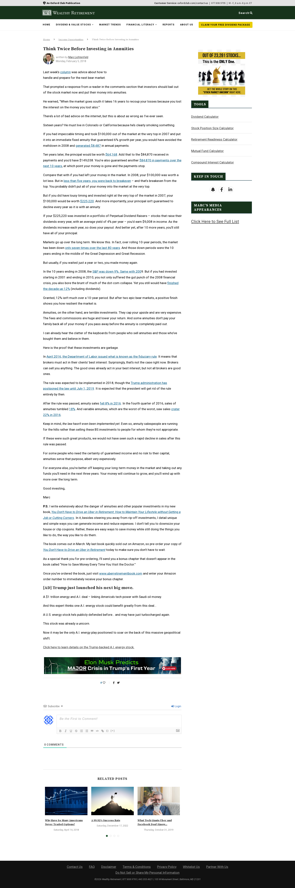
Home (46, 24)
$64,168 (111, 154)
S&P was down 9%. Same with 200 (116, 271)
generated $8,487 (88, 145)
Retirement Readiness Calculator (214, 139)
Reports (168, 24)
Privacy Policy (166, 867)
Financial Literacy (140, 24)
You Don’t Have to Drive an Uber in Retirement (74, 550)
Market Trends (110, 24)
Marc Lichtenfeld (78, 57)
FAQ (92, 867)
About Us (186, 24)
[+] (113, 730)
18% (72, 409)
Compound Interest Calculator (212, 162)
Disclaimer (108, 867)
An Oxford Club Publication (63, 3)
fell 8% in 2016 (110, 403)
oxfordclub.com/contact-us (192, 3)
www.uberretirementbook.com (120, 573)
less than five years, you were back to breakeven (97, 181)
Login (176, 706)
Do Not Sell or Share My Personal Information (147, 872)
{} (107, 730)
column (65, 72)
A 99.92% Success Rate (105, 820)
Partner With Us (217, 867)
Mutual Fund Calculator (207, 151)
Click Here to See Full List (215, 221)
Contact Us (75, 867)
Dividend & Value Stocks (73, 24)
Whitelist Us (191, 867)
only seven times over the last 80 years (92, 248)
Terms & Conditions (137, 867)
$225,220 (87, 201)
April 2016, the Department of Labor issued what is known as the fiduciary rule (101, 356)
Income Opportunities (71, 39)
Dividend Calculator (205, 116)
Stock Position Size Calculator (212, 128)
